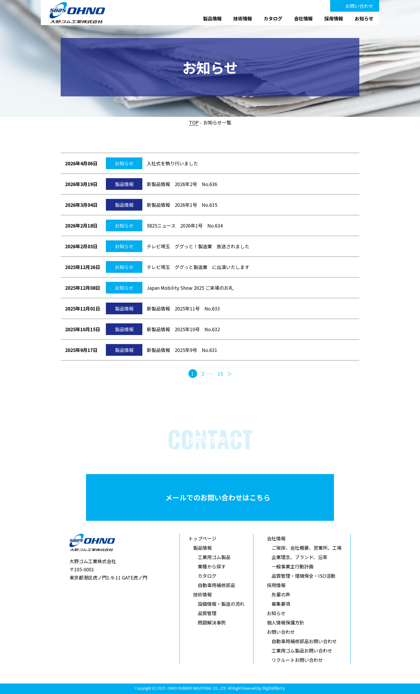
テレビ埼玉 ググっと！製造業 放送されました (198, 246)
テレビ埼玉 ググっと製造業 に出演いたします (198, 266)
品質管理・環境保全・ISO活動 (303, 575)
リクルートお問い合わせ (297, 659)
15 (220, 373)
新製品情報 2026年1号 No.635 (182, 204)
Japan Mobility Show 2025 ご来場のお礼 (190, 287)
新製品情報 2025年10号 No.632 (183, 329)
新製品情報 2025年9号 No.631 (182, 349)
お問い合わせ (359, 5)
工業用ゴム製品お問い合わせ (302, 650)
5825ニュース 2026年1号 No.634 (185, 225)
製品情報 (212, 18)
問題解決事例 (212, 622)
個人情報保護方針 (285, 622)
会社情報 (303, 18)
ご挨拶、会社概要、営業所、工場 (307, 547)
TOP (194, 122)
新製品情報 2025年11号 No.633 (183, 308)
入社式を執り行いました (172, 163)
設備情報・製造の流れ (221, 603)
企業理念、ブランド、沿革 (299, 557)
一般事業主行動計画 (293, 566)
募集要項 (281, 603)
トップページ (202, 538)
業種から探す (212, 566)
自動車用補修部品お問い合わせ (304, 641)
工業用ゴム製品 (214, 557)
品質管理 (207, 613)
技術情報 (242, 18)
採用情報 (333, 18)
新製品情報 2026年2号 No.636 (182, 184)
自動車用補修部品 (216, 585)
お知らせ (364, 18)
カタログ (273, 18)
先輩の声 (281, 594)
